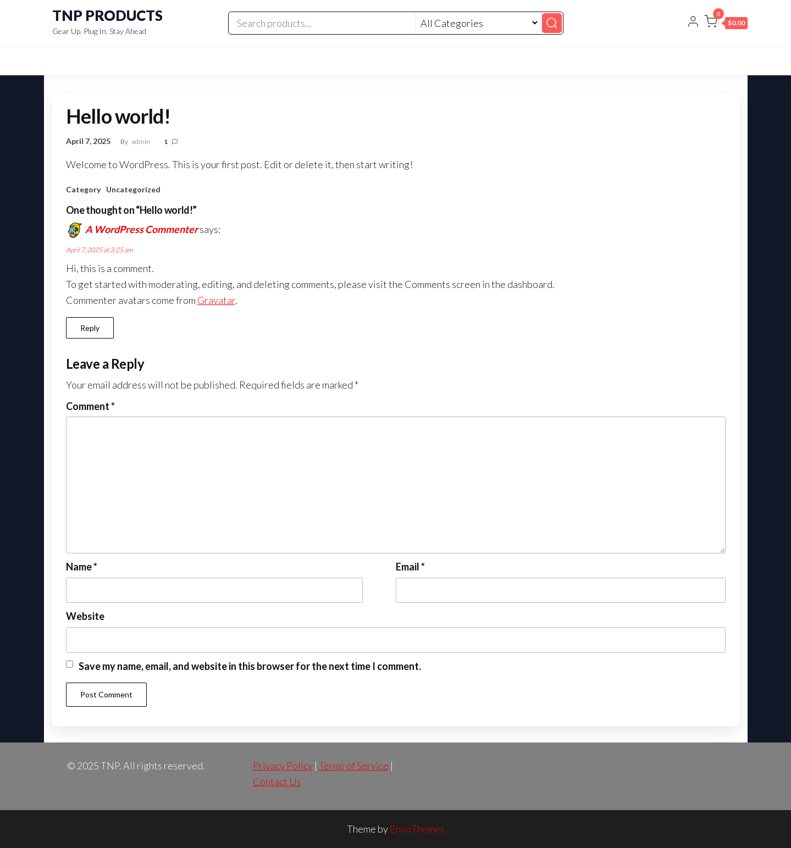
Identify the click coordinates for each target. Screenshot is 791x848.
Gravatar (216, 300)
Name (81, 567)
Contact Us (277, 781)
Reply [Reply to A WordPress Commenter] (89, 327)
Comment (90, 406)
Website (85, 616)
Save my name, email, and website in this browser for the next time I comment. (250, 666)
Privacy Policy (283, 766)
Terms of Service (354, 766)
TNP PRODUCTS (107, 15)
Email (410, 567)
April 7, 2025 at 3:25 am (99, 250)
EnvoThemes (417, 829)
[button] (726, 23)
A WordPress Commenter (141, 229)
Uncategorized (133, 189)
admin (141, 141)
